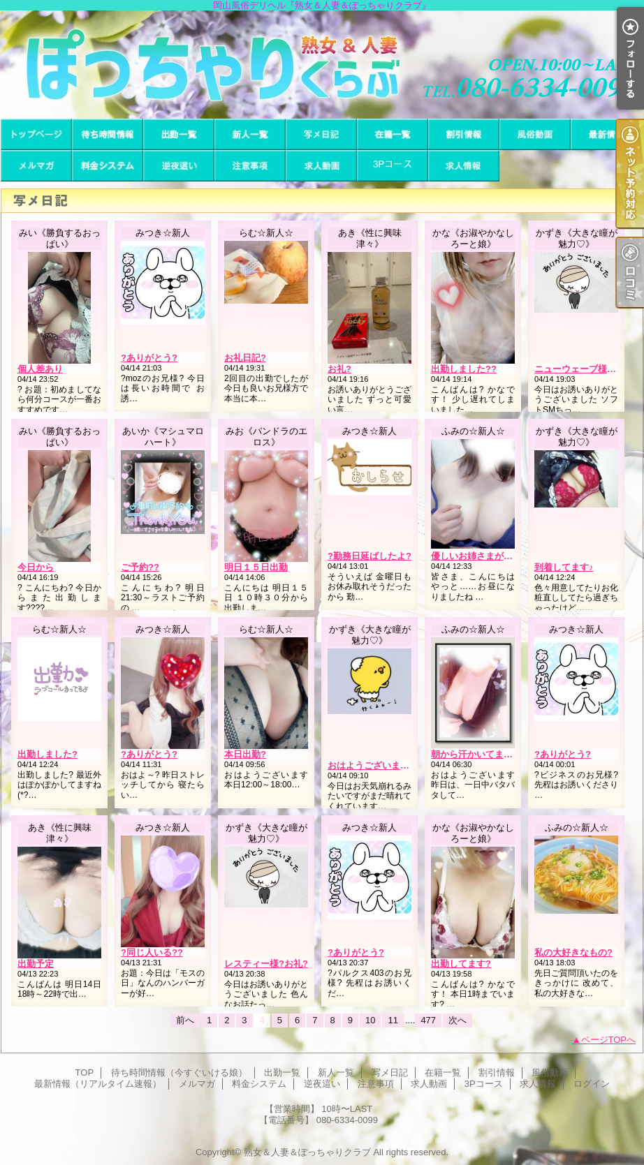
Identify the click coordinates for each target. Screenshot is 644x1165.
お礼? (339, 369)
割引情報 (463, 134)
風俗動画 (535, 134)
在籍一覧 (392, 134)
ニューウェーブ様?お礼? (585, 369)
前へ (185, 1020)
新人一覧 (250, 134)
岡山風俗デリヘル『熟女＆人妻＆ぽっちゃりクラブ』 (322, 64)
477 (428, 1020)
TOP (36, 134)
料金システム (107, 165)
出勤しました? (47, 754)
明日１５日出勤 (256, 567)
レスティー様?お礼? (266, 963)
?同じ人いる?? (152, 952)
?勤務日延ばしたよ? (369, 556)
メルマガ (36, 165)
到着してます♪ (564, 567)
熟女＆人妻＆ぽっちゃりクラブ (307, 1152)
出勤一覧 (178, 134)
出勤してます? (461, 963)
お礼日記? (245, 358)
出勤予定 (35, 963)
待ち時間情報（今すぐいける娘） (107, 134)
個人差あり (40, 369)
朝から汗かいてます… (476, 754)
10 (370, 1020)
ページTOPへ (608, 1039)
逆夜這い (178, 165)
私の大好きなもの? (573, 952)
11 (392, 1020)
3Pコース (392, 165)
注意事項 (250, 165)
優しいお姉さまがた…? (479, 556)
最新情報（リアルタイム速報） (606, 134)
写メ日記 (321, 134)
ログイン (591, 1083)
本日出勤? (245, 754)
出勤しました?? (464, 369)
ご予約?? (140, 567)
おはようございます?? (374, 765)
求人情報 (463, 165)
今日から (35, 567)
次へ (457, 1020)
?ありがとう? (149, 358)
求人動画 (321, 165)
